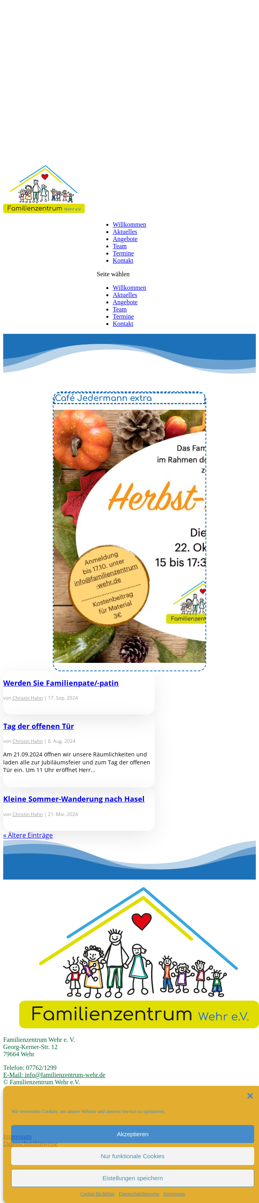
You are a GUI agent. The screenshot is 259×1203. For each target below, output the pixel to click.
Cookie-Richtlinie (97, 1194)
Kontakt (123, 260)
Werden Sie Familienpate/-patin (61, 683)
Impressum (174, 1194)
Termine (123, 253)
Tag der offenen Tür (38, 726)
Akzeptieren (132, 1134)
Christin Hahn (27, 697)
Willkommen (129, 224)
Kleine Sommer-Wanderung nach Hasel (74, 799)
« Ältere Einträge (28, 835)
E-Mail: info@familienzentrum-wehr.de (54, 1074)
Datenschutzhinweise (139, 1194)
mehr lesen (18, 710)
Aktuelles (125, 231)
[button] (250, 1096)
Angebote (125, 238)
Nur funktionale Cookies (132, 1156)
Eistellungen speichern (133, 1178)
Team (120, 246)
